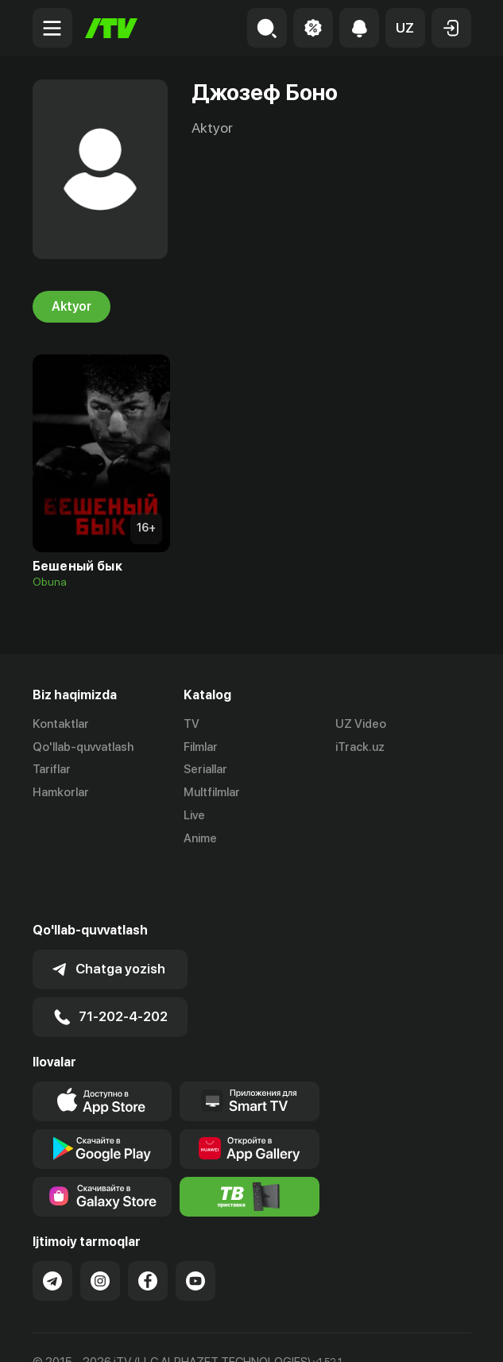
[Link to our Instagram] (100, 1224)
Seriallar (205, 770)
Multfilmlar (212, 792)
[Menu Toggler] (52, 28)
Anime (200, 838)
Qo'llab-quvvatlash (83, 747)
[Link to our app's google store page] (102, 1092)
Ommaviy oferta (76, 1332)
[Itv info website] (249, 1140)
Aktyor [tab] (71, 307)
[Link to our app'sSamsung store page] (102, 1140)
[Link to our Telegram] (52, 1224)
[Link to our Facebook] (148, 1224)
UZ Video (360, 724)
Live (194, 815)
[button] (405, 28)
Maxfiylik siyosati (184, 1332)
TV (191, 724)
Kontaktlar (61, 724)
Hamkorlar (61, 792)
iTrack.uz (360, 747)
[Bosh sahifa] (111, 28)
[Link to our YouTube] (195, 1224)
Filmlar (201, 747)
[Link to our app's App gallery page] (249, 1092)
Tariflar (52, 770)
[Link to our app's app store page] (102, 1045)
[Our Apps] (249, 1045)
